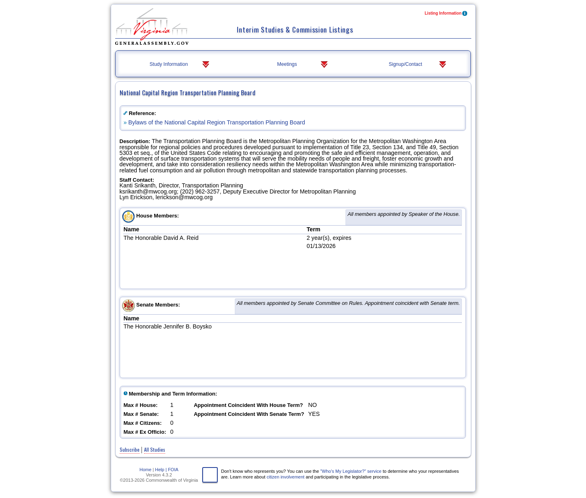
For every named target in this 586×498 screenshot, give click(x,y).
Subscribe (130, 449)
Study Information (180, 65)
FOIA (173, 469)
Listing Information (446, 14)
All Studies (154, 449)
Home (145, 469)
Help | (161, 469)
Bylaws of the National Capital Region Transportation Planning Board (216, 122)
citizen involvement (285, 476)
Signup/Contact (418, 65)
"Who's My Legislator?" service (351, 471)
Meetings (303, 65)
